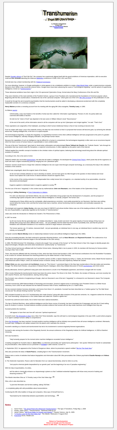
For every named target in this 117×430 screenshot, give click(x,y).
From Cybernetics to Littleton (37, 192)
